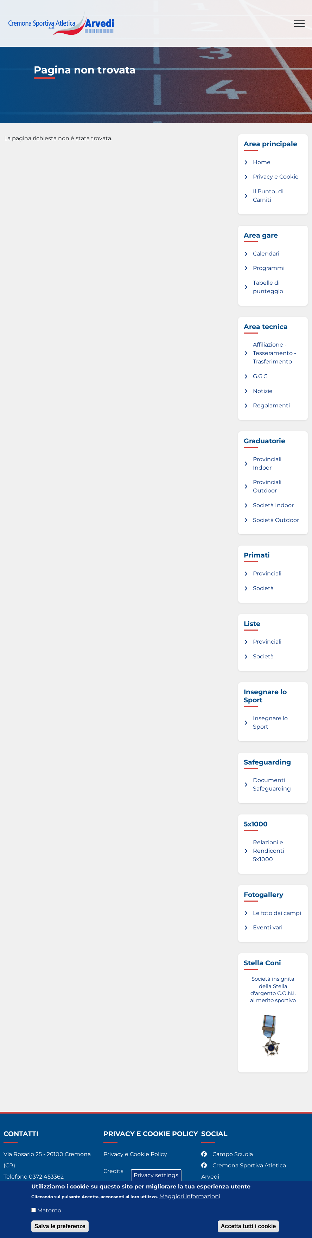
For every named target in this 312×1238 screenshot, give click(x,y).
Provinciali (267, 573)
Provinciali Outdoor (267, 486)
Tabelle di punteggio (268, 287)
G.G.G (260, 376)
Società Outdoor (276, 520)
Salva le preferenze (59, 1230)
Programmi (269, 268)
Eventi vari (267, 927)
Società (263, 588)
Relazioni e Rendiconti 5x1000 (268, 851)
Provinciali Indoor (267, 463)
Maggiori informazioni (189, 1200)
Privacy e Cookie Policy (135, 1154)
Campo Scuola (227, 1154)
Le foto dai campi (277, 913)
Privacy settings (156, 1178)
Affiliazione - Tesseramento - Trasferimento (274, 353)
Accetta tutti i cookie (248, 1230)
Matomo (49, 1214)
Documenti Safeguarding (272, 784)
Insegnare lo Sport (270, 722)
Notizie (263, 391)
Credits (113, 1171)
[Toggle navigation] (299, 23)
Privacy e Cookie (276, 176)
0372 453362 (46, 1176)
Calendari (266, 253)
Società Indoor (273, 505)
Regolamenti (271, 405)
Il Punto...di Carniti (268, 195)
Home (261, 162)
